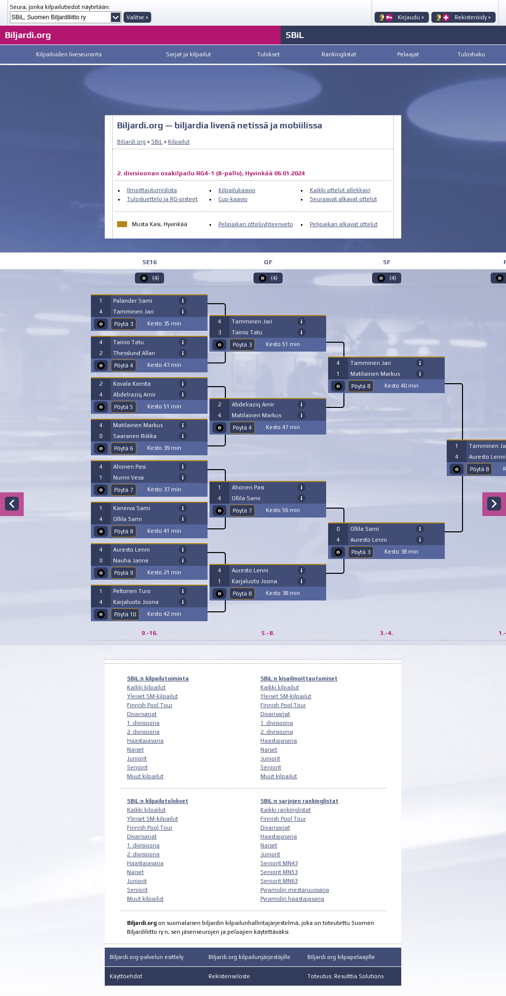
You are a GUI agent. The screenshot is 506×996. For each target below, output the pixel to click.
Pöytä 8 (123, 531)
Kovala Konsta (132, 384)
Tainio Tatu (128, 342)
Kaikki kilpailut (146, 687)
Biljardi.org (28, 35)
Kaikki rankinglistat (285, 810)
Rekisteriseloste (229, 976)
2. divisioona (143, 732)
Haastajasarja (145, 741)
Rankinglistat (339, 54)
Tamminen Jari (133, 312)
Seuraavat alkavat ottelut (343, 199)
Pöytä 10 (125, 614)
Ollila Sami (127, 519)
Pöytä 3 (123, 324)
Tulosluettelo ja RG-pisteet (162, 199)
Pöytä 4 (123, 365)
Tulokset (268, 54)
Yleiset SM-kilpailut (152, 696)
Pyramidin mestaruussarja (294, 890)
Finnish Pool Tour (149, 705)
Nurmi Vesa (128, 477)
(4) (155, 278)
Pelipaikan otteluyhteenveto (255, 224)
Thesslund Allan (134, 353)
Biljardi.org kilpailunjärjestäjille (250, 957)
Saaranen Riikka (135, 436)
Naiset (135, 750)
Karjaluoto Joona (136, 602)
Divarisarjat (142, 714)
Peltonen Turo (132, 591)
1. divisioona (143, 723)
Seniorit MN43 (278, 863)
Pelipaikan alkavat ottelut (344, 224)
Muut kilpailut (145, 776)
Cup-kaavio (233, 199)
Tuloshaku (471, 54)
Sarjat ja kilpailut (188, 54)
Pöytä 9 (123, 573)
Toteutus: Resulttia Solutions (345, 976)
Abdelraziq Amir (134, 395)
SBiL (295, 35)
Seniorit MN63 (278, 881)
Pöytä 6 (123, 448)
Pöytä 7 (123, 490)
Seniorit (137, 767)
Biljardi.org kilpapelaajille (341, 957)
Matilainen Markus (138, 425)
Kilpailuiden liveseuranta (69, 54)
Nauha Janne (131, 560)
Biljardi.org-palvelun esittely (146, 957)
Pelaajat (408, 54)
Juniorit (137, 758)
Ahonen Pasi (129, 467)
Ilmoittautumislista (152, 190)
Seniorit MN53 (278, 872)
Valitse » (137, 17)
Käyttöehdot (126, 976)
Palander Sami (132, 301)
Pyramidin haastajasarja (292, 899)
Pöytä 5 (123, 407)
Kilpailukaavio (236, 190)
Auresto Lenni (131, 550)
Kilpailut (179, 142)
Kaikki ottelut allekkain (340, 190)
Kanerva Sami (131, 508)
